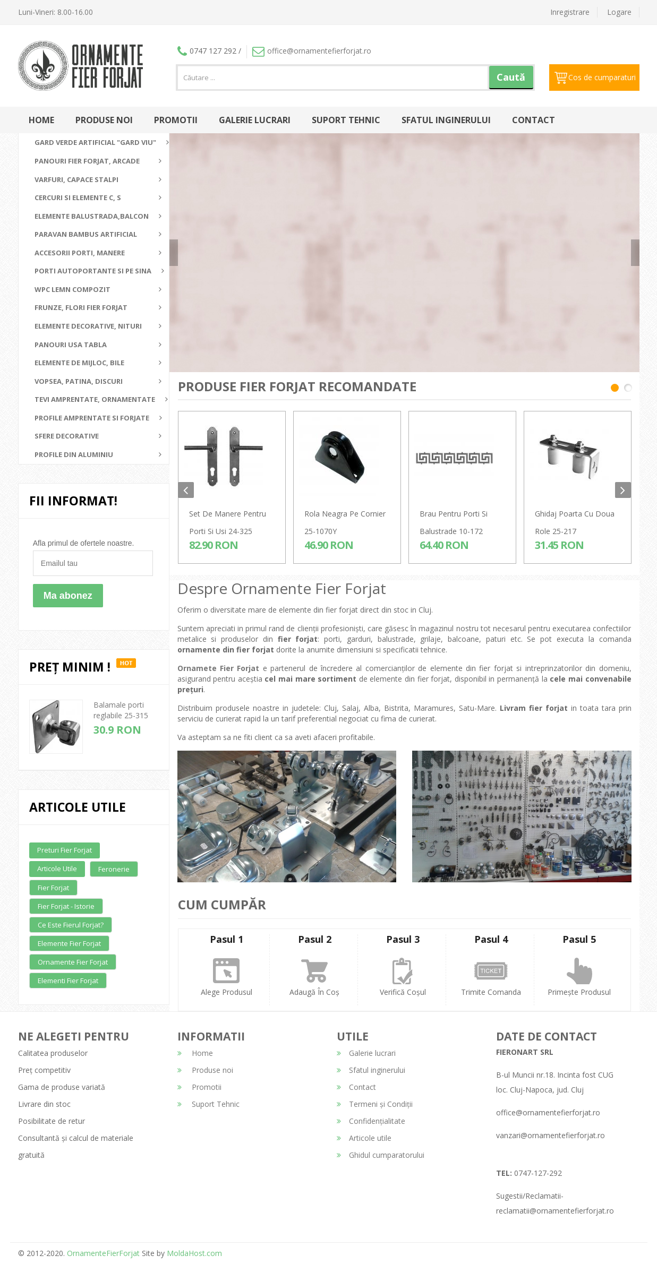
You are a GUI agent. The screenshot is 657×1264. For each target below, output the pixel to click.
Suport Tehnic (346, 120)
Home (41, 120)
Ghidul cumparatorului (380, 1155)
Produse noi (104, 120)
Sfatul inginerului (446, 120)
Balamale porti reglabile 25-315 (120, 710)
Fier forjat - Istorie (66, 906)
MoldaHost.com (194, 1253)
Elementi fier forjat (68, 980)
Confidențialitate (371, 1121)
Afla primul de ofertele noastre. (83, 543)
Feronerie (114, 869)
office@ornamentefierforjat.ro (311, 51)
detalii (525, 248)
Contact (533, 120)
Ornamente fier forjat (73, 962)
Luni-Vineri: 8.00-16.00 (55, 12)
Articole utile (57, 868)
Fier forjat (53, 887)
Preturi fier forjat (64, 850)
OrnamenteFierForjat (102, 1253)
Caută (511, 77)
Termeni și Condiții (375, 1104)
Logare (619, 12)
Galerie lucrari (255, 120)
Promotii (176, 120)
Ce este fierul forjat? (71, 925)
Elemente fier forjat (69, 943)
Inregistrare (570, 12)
